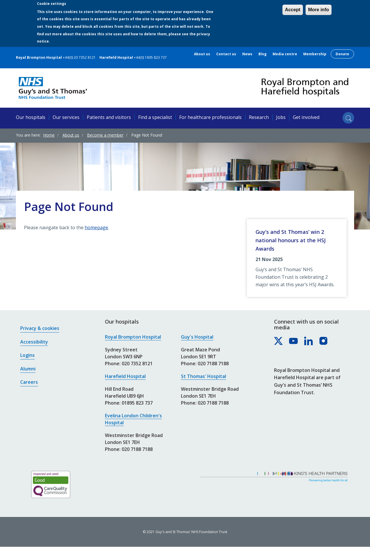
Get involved (306, 117)
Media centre (285, 54)
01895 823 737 (137, 403)
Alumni (28, 369)
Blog (262, 54)
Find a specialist (155, 117)
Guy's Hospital (197, 337)
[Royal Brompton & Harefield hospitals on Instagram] (323, 341)
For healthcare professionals (210, 117)
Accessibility (34, 342)
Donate (342, 54)
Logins (27, 355)
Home (49, 135)
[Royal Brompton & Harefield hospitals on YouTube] (293, 341)
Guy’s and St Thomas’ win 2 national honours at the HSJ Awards (291, 240)
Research (259, 117)
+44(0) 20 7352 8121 (79, 57)
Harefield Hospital (125, 376)
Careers (29, 382)
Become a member (105, 135)
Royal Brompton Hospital (133, 337)
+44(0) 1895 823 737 (150, 57)
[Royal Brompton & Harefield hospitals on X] (278, 341)
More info (318, 9)
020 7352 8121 (137, 363)
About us (202, 54)
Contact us (226, 54)
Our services (66, 117)
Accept (292, 9)
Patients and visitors (109, 117)
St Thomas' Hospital (203, 376)
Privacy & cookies (39, 328)
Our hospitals (30, 117)
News (247, 54)
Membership (314, 54)
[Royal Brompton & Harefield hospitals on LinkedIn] (308, 341)
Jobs (281, 117)
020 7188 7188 (137, 449)
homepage (96, 227)
